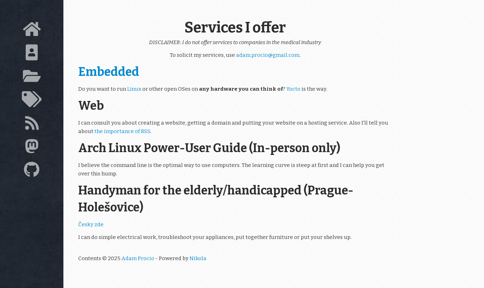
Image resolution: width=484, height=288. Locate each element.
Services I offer (235, 27)
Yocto (293, 89)
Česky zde (91, 224)
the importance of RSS (122, 131)
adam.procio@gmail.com (267, 55)
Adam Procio (138, 258)
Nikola (198, 258)
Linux (134, 89)
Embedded (108, 72)
